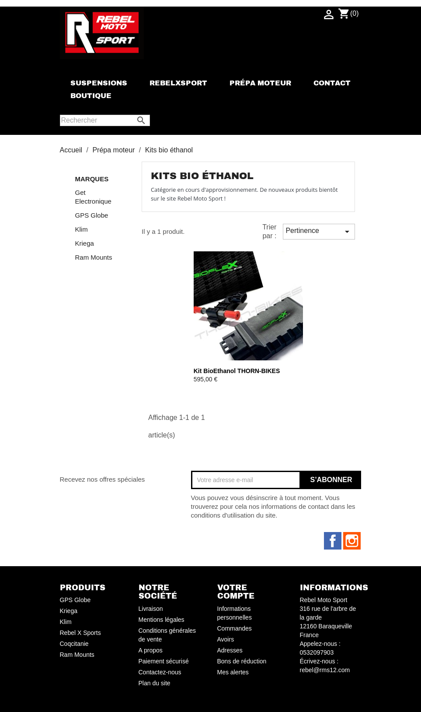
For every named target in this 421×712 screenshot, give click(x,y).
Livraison (151, 608)
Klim (81, 229)
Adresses (230, 650)
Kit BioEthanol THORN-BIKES (237, 370)
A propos (151, 650)
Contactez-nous (160, 672)
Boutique (90, 96)
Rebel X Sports (80, 632)
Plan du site (154, 683)
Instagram (352, 541)
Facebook (332, 541)
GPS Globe (91, 215)
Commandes (234, 628)
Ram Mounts (93, 257)
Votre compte (235, 592)
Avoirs (225, 639)
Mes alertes (233, 672)
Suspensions (98, 83)
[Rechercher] (105, 120)
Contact (332, 83)
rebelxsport (178, 83)
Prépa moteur (260, 83)
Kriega (84, 243)
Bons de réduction (242, 661)
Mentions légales (161, 619)
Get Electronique (93, 197)
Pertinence (318, 231)
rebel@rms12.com (325, 669)
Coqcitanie (74, 643)
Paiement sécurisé (164, 661)
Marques (92, 179)
